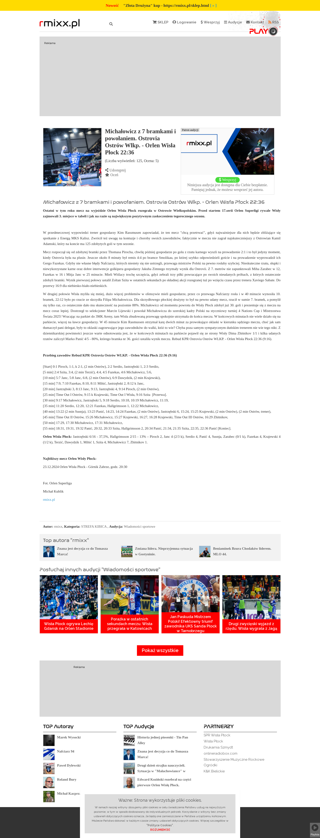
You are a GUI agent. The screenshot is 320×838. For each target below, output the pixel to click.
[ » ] (213, 5)
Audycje (233, 22)
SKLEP (160, 22)
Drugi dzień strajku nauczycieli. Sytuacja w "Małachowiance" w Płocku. (161, 771)
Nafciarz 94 (65, 751)
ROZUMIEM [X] (160, 829)
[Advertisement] (160, 76)
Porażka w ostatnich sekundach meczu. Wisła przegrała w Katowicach (129, 624)
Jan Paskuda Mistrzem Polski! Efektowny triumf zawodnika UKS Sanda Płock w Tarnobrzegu (190, 624)
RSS (273, 22)
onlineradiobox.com (220, 753)
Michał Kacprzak (70, 793)
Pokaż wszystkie (160, 650)
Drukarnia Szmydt (218, 747)
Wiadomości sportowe (139, 526)
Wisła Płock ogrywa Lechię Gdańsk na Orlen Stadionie (68, 626)
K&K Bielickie (214, 771)
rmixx (58, 526)
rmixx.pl (49, 499)
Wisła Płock (213, 741)
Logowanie (184, 22)
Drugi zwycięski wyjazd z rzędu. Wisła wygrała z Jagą (251, 626)
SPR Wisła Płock (217, 735)
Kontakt (255, 22)
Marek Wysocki (69, 737)
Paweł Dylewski (69, 765)
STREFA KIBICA (94, 526)
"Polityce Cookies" (160, 825)
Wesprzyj (210, 22)
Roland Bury (67, 779)
